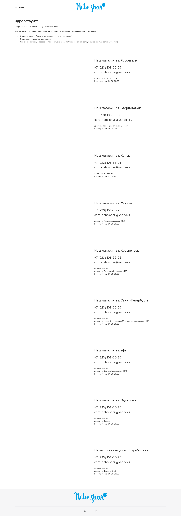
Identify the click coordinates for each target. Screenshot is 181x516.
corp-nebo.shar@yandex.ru (113, 70)
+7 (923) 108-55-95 (107, 66)
